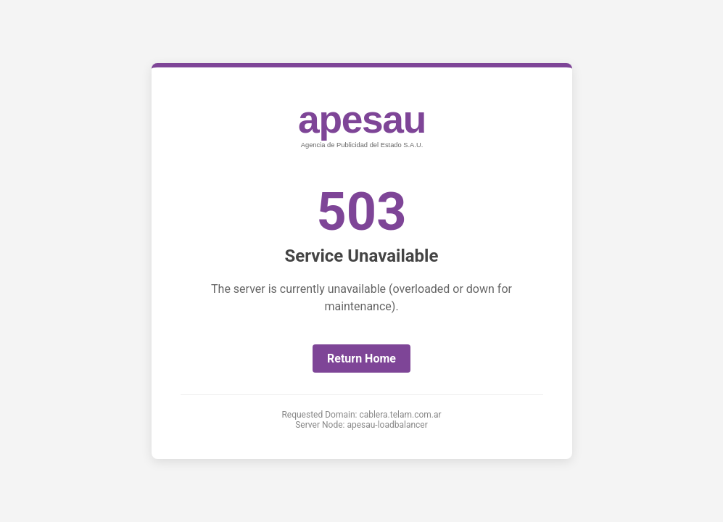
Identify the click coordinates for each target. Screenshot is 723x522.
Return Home (361, 358)
